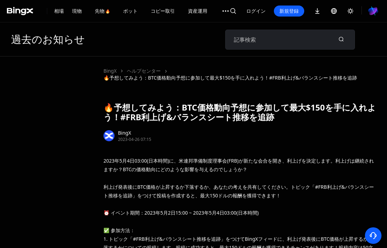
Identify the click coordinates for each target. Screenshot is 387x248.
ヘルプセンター (144, 71)
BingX (110, 71)
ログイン (279, 11)
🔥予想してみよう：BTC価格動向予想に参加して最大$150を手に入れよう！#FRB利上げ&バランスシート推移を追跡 (230, 77)
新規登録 (312, 11)
